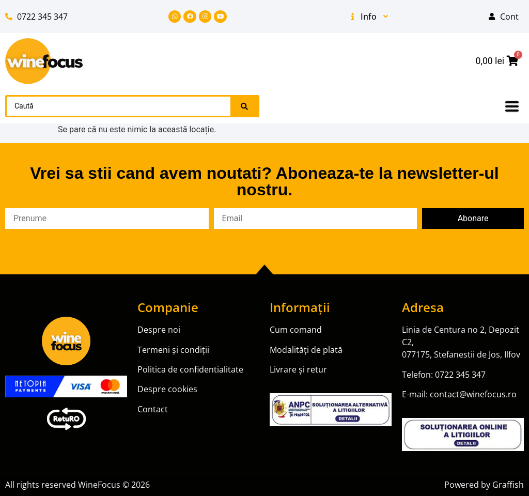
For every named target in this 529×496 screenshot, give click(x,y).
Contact (152, 409)
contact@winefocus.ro (473, 394)
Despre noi (159, 329)
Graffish (508, 484)
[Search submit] (244, 106)
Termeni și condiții (173, 349)
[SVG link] (44, 61)
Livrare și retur (298, 369)
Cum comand (296, 329)
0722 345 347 (460, 374)
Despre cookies (167, 389)
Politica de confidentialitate (190, 369)
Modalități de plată (306, 349)
